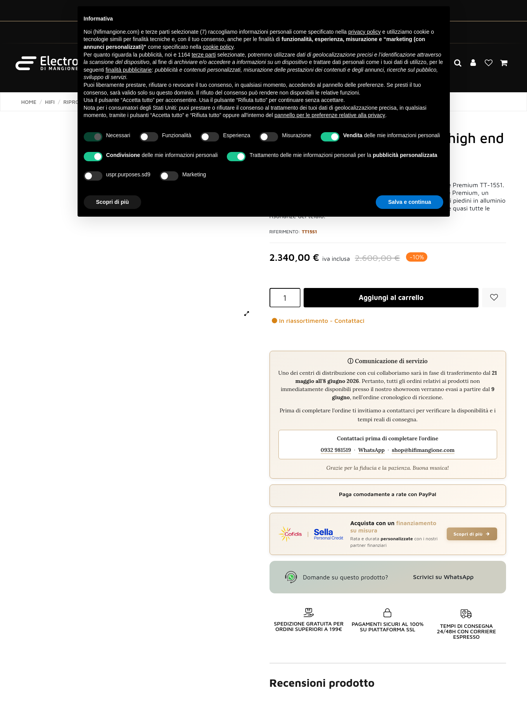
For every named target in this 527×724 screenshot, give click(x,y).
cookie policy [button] (218, 47)
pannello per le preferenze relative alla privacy (330, 115)
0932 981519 (336, 449)
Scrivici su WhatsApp (443, 576)
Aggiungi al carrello (391, 297)
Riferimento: (285, 231)
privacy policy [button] (364, 32)
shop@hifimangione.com (423, 449)
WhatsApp (371, 449)
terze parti (204, 55)
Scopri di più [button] (112, 202)
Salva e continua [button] (409, 202)
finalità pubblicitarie (128, 70)
